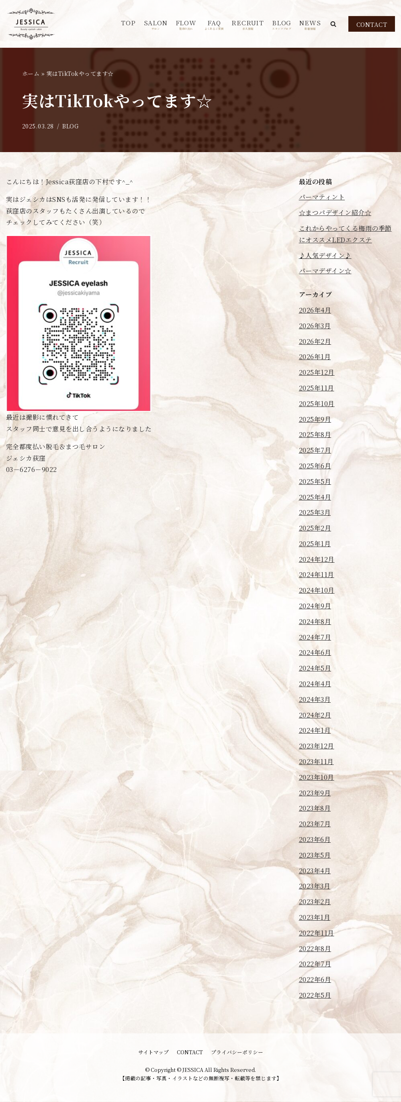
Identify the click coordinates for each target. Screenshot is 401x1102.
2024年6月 (315, 652)
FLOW (186, 24)
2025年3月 (315, 512)
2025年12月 (317, 372)
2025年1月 (315, 543)
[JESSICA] (31, 24)
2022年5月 (315, 995)
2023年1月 (315, 917)
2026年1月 (315, 357)
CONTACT (371, 24)
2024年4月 (315, 683)
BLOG (281, 24)
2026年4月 (315, 310)
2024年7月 (315, 637)
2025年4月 (315, 497)
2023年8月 (315, 808)
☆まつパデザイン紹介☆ (335, 213)
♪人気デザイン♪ (325, 255)
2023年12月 (316, 746)
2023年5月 (315, 855)
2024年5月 (315, 668)
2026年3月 (315, 325)
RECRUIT (247, 24)
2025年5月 (315, 481)
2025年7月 (315, 450)
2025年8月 (315, 434)
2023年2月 (315, 902)
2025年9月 (315, 419)
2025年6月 (315, 465)
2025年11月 (316, 387)
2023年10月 (316, 777)
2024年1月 (315, 730)
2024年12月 (317, 559)
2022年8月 (315, 948)
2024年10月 (317, 590)
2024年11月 (316, 574)
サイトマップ (153, 1052)
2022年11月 (316, 932)
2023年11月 (316, 761)
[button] (333, 24)
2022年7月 (315, 964)
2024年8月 (315, 621)
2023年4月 (315, 870)
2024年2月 (315, 715)
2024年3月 (315, 699)
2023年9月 (315, 792)
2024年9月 (315, 605)
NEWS (310, 24)
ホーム (31, 73)
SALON (156, 24)
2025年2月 (315, 528)
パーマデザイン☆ (325, 271)
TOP (128, 22)
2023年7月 (315, 824)
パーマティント (322, 197)
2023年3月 (315, 886)
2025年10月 (317, 403)
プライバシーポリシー (237, 1052)
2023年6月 (315, 839)
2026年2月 (315, 341)
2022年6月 (315, 979)
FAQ (214, 24)
